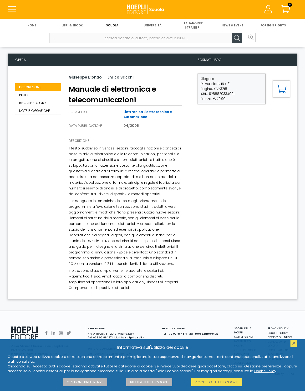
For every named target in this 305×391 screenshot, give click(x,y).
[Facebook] (46, 333)
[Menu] (12, 9)
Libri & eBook (72, 26)
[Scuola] (152, 9)
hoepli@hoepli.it (133, 337)
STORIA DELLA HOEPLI (242, 330)
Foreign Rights (273, 26)
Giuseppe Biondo (85, 77)
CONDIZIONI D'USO (280, 337)
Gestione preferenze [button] (85, 382)
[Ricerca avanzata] (250, 38)
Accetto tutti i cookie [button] (216, 382)
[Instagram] (61, 333)
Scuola (112, 26)
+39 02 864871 (103, 337)
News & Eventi (233, 26)
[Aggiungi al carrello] (281, 89)
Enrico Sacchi (120, 77)
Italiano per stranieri (193, 25)
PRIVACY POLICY (278, 328)
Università (153, 26)
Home (31, 26)
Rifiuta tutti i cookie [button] (149, 382)
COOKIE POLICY (278, 333)
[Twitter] (69, 333)
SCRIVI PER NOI (244, 337)
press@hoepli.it (206, 334)
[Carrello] (285, 9)
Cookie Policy (265, 371)
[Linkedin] (53, 333)
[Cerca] (236, 38)
